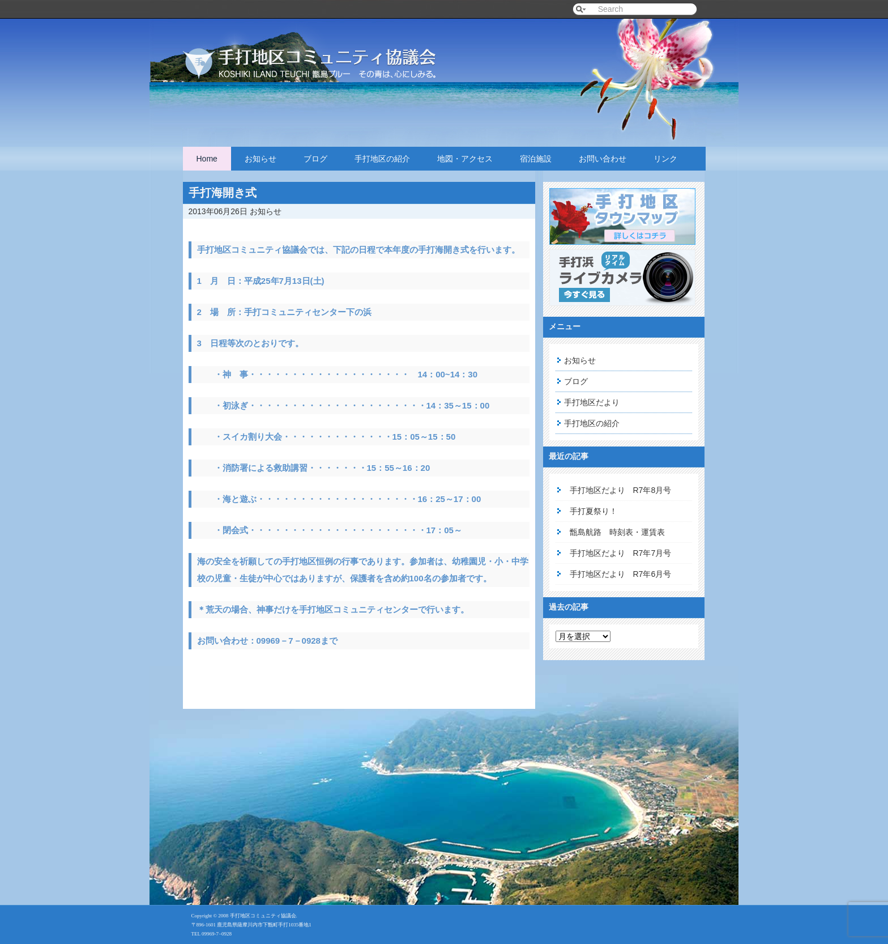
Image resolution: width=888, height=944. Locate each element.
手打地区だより (592, 402)
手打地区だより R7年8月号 (621, 490)
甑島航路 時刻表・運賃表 (617, 532)
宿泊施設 (536, 158)
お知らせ (260, 158)
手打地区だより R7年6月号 (621, 574)
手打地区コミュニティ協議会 (324, 52)
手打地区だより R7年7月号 (621, 553)
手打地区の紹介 (382, 158)
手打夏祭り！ (593, 511)
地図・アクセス (465, 158)
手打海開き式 (223, 192)
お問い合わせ (602, 158)
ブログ (315, 158)
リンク (665, 158)
